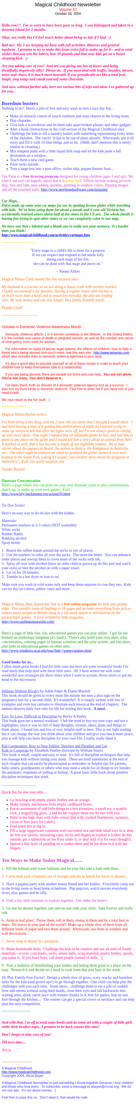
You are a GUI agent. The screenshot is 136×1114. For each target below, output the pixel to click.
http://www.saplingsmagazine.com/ (28, 622)
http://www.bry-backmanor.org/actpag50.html (36, 494)
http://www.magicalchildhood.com (26, 1072)
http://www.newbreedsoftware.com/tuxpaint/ (74, 189)
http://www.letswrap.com (112, 352)
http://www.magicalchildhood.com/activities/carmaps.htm (46, 235)
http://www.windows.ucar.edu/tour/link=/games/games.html (46, 651)
